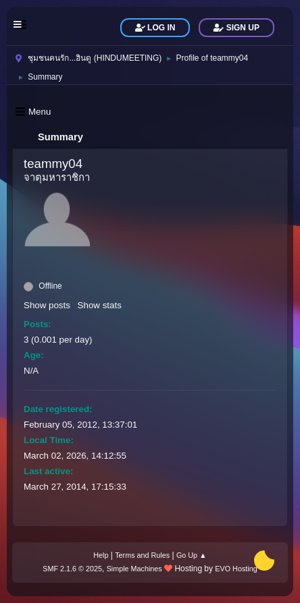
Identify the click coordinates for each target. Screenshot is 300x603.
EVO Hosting (236, 569)
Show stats (100, 305)
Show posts (47, 305)
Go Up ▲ (191, 555)
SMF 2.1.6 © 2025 (72, 569)
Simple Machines (134, 569)
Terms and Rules (142, 555)
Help (100, 555)
